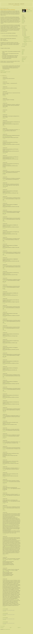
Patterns (4, 72)
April (24, 34)
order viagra (9, 488)
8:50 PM (4, 510)
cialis (8, 559)
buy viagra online (8, 205)
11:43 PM (4, 330)
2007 (23, 28)
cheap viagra (4, 430)
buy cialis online (5, 212)
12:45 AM (4, 153)
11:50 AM (4, 457)
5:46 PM (4, 282)
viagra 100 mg (4, 185)
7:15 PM (4, 289)
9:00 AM (4, 118)
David (22, 60)
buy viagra (7, 246)
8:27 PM (4, 503)
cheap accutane (9, 454)
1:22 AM (4, 337)
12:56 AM (4, 107)
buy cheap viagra (8, 232)
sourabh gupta (4, 613)
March (24, 35)
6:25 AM (4, 576)
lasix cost (4, 179)
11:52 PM (4, 96)
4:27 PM (4, 89)
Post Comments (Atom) (7, 629)
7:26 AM (4, 357)
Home (10, 627)
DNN (22, 19)
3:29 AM (4, 214)
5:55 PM (4, 425)
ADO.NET (23, 18)
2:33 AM (4, 112)
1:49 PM (4, 138)
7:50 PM (4, 490)
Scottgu (23, 61)
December (25, 29)
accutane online (8, 423)
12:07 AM (4, 194)
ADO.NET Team (24, 58)
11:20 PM (4, 316)
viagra (14, 570)
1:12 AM (4, 207)
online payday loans (7, 546)
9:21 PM (4, 296)
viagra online (4, 219)
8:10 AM (4, 180)
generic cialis (7, 348)
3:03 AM (4, 350)
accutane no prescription (13, 462)
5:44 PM (4, 470)
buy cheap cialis (5, 389)
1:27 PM (4, 145)
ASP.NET (23, 17)
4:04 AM (4, 221)
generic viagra (8, 273)
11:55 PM (4, 398)
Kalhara (28, 9)
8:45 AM (4, 371)
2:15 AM (4, 160)
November (25, 30)
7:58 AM (4, 364)
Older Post (19, 627)
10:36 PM (4, 391)
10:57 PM (4, 187)
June (24, 31)
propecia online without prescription (7, 136)
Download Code (2, 70)
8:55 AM (4, 384)
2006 (23, 46)
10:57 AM (4, 255)
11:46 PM (4, 84)
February (25, 43)
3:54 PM (4, 464)
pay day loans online (7, 524)
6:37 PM (4, 477)
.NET (22, 16)
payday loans (16, 599)
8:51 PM (4, 431)
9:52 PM (4, 303)
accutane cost (8, 164)
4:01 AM (4, 405)
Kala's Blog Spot (16, 4)
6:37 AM (4, 174)
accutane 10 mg (8, 474)
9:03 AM (4, 248)
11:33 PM (4, 323)
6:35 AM (4, 228)
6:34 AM (4, 126)
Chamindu (23, 50)
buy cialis (4, 198)
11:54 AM (4, 262)
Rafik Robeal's (24, 59)
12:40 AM (4, 615)
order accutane (8, 143)
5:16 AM (4, 606)
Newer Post (1, 627)
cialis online (4, 307)
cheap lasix (4, 172)
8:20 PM (4, 496)
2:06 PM (4, 79)
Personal (23, 21)
